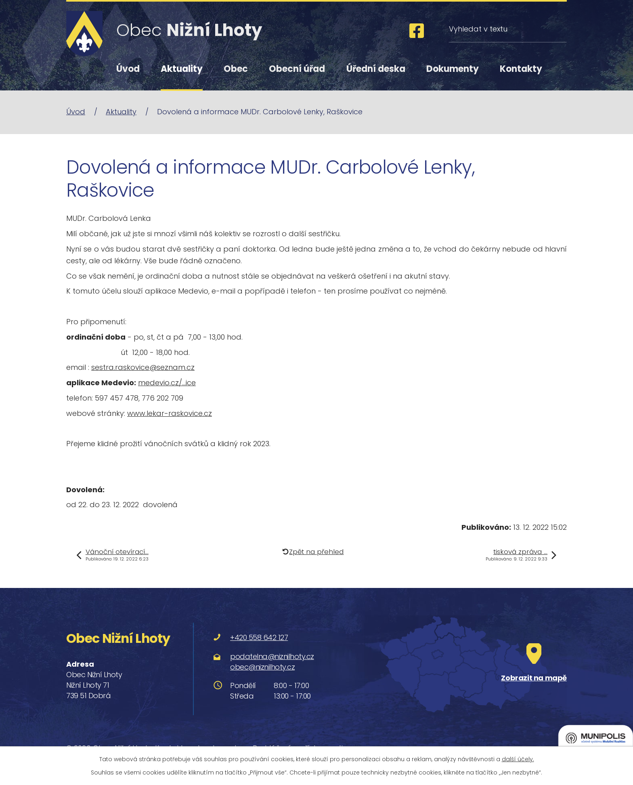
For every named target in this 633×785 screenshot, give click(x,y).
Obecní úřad (297, 69)
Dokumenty (452, 69)
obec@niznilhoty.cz (262, 667)
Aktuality (182, 69)
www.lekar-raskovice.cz (169, 413)
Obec (236, 69)
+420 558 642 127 (259, 637)
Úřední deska (375, 69)
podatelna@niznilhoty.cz (272, 656)
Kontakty (521, 69)
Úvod (128, 69)
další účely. (518, 759)
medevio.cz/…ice (167, 383)
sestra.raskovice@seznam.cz (143, 367)
